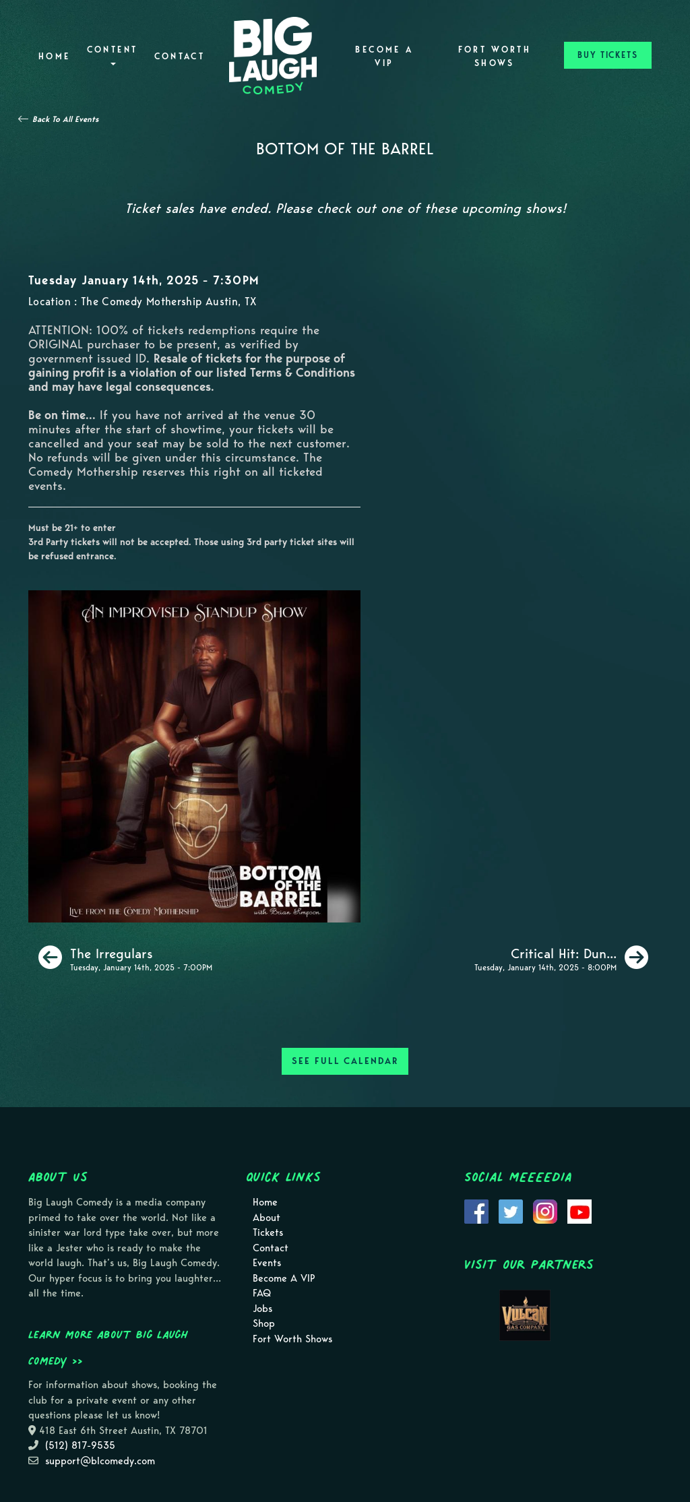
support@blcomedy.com (100, 1461)
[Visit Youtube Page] (579, 1211)
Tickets (268, 1232)
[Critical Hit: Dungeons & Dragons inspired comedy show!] (561, 957)
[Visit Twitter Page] (511, 1211)
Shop (264, 1323)
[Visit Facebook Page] (476, 1211)
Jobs (262, 1309)
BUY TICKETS (607, 55)
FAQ (262, 1293)
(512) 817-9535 (80, 1445)
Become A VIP (384, 56)
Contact (180, 56)
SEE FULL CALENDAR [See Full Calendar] (345, 1061)
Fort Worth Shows (495, 56)
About (266, 1218)
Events (267, 1263)
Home (54, 56)
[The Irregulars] (125, 957)
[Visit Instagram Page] (545, 1211)
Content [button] (112, 54)
